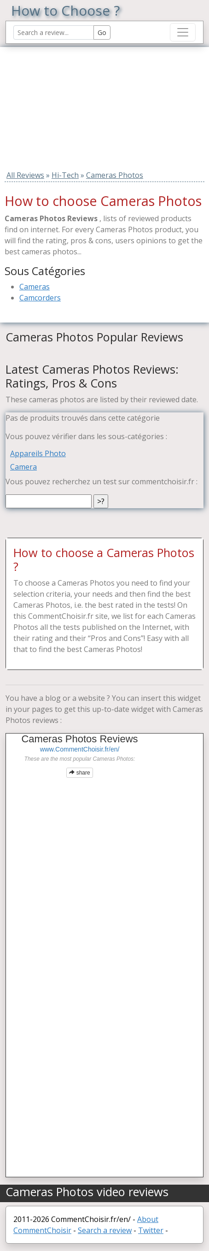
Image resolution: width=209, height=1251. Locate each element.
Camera (23, 467)
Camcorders (40, 298)
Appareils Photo (38, 453)
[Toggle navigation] (183, 32)
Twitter (150, 1230)
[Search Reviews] (53, 32)
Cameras (34, 287)
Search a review (105, 1230)
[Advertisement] (63, 104)
